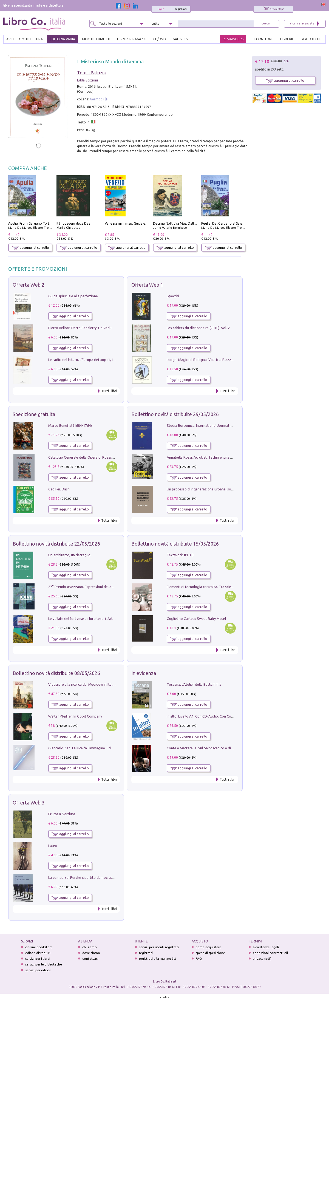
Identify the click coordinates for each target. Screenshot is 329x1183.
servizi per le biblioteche (43, 964)
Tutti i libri (109, 391)
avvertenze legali (266, 947)
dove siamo (91, 953)
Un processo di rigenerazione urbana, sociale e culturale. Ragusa (218, 489)
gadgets (180, 39)
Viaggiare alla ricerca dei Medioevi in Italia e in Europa (91, 684)
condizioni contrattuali (270, 953)
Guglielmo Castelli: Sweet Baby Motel (196, 618)
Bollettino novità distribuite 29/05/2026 (175, 414)
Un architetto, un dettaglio (69, 555)
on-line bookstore (39, 947)
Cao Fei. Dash (59, 489)
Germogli (97, 99)
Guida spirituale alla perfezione (73, 296)
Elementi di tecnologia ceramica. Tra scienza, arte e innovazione (217, 587)
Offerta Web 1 (147, 284)
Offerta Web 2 (28, 284)
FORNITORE (263, 39)
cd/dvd (159, 39)
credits (164, 997)
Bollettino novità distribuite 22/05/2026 (56, 543)
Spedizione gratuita (34, 414)
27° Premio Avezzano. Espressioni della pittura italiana (91, 587)
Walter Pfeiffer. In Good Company (75, 716)
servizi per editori (38, 970)
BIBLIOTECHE (311, 39)
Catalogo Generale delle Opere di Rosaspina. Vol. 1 (88, 457)
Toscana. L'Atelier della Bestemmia (194, 684)
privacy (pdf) (262, 958)
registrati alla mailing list (157, 958)
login (161, 9)
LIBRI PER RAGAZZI (131, 39)
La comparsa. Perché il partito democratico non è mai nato (94, 877)
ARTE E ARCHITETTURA (24, 39)
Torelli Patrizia (91, 72)
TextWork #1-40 (180, 555)
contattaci (90, 958)
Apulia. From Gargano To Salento (33, 223)
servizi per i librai (37, 958)
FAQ (199, 958)
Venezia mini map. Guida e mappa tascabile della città (146, 223)
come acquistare (208, 947)
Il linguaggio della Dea (73, 223)
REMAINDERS (233, 39)
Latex (52, 846)
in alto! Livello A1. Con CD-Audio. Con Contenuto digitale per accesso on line (227, 716)
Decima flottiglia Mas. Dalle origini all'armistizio (190, 223)
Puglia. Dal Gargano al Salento (224, 223)
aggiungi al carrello (30, 247)
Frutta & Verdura (61, 814)
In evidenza (143, 673)
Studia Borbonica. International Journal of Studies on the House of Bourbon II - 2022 (233, 425)
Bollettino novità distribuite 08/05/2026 (56, 673)
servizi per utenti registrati (159, 947)
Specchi (173, 296)
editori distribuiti (37, 953)
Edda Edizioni (87, 80)
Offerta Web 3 (28, 802)
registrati (181, 9)
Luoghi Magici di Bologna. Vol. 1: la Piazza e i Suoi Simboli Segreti (219, 360)
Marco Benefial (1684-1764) (70, 425)
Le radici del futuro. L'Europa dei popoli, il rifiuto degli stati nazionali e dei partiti (111, 360)
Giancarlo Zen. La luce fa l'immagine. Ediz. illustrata (88, 748)
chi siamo (89, 947)
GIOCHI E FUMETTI (96, 39)
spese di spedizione (210, 953)
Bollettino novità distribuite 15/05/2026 (175, 543)
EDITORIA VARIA (62, 39)
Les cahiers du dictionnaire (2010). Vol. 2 (198, 328)
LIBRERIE (287, 39)
